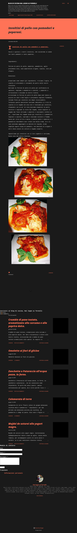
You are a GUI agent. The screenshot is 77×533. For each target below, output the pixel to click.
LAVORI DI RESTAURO (50, 15)
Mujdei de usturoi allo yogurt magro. (25, 425)
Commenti (5, 314)
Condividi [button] (62, 46)
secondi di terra (39, 15)
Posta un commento (19, 342)
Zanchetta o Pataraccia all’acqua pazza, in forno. (27, 373)
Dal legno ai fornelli (40, 485)
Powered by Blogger (38, 528)
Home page (10, 15)
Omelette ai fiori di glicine (23, 350)
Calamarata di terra (20, 399)
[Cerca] (63, 3)
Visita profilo (40, 495)
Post (4, 312)
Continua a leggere (43, 342)
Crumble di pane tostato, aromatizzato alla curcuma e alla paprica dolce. (27, 323)
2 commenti (17, 360)
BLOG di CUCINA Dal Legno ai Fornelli (22, 3)
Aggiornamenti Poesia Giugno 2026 (24, 15)
